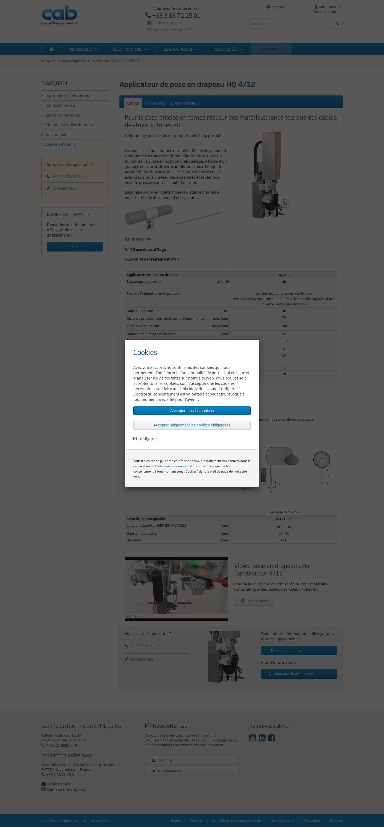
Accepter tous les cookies (192, 411)
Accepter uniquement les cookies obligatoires (192, 425)
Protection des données (171, 466)
